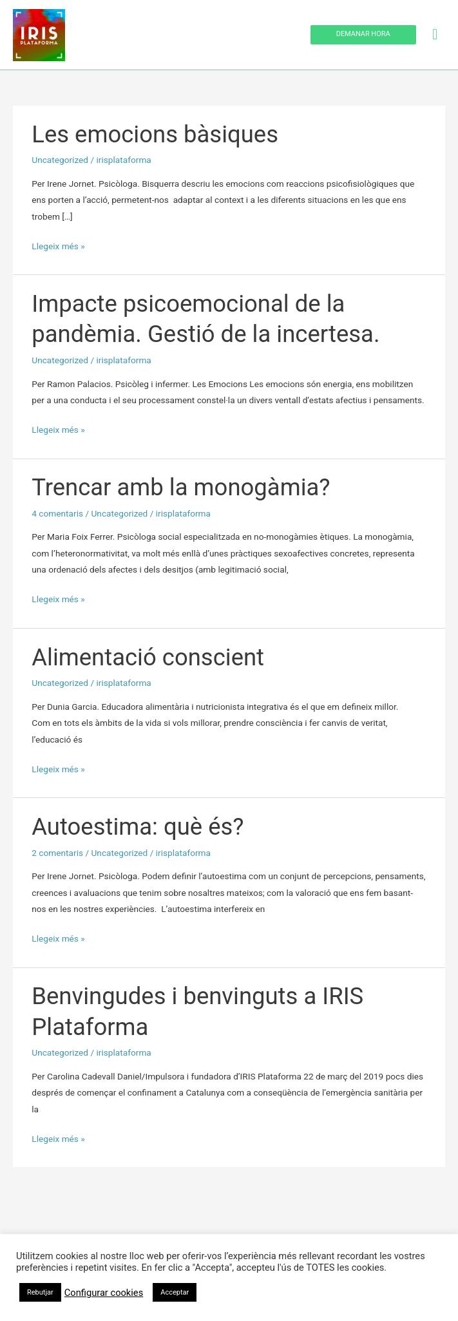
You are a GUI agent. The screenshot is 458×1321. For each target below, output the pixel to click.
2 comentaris (57, 853)
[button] (363, 35)
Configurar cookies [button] (103, 1292)
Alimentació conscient (148, 657)
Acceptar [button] (174, 1292)
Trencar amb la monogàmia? (181, 487)
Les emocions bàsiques (155, 134)
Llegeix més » (58, 244)
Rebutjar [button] (40, 1292)
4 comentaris (57, 513)
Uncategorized (60, 160)
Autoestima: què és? (137, 827)
